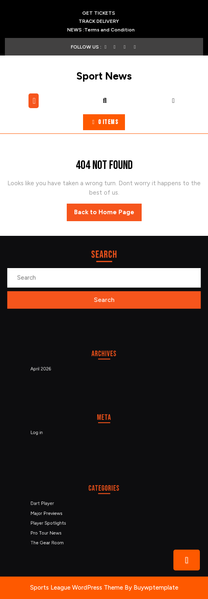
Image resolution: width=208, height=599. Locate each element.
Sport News (104, 76)
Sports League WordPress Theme (76, 587)
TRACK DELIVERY (110, 21)
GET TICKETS (100, 13)
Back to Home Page (108, 214)
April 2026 (48, 368)
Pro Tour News (52, 531)
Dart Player (49, 504)
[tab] (34, 100)
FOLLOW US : (89, 46)
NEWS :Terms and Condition (101, 29)
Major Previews (53, 513)
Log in (44, 432)
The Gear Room (53, 539)
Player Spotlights (54, 522)
